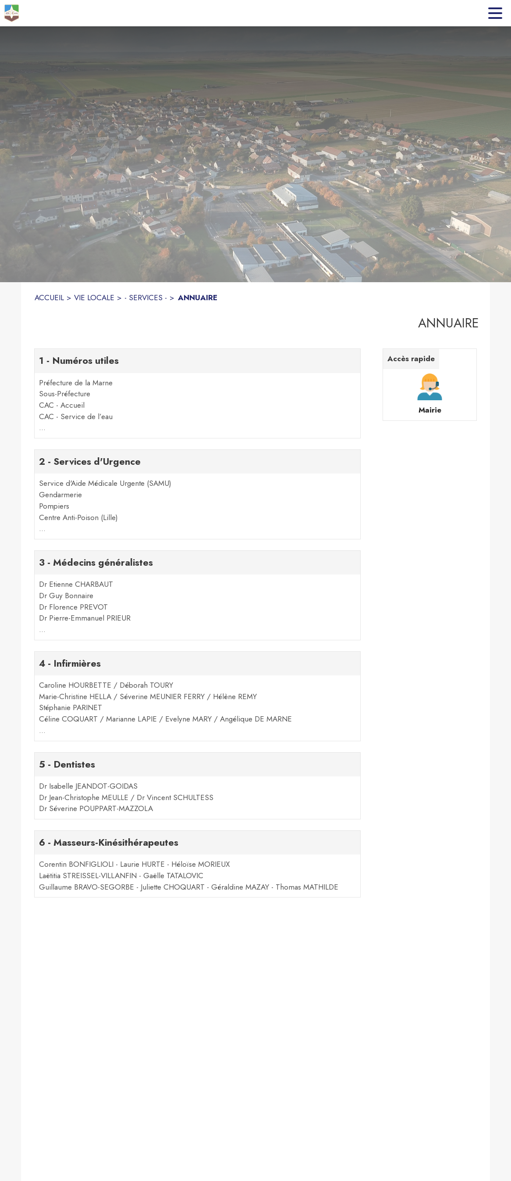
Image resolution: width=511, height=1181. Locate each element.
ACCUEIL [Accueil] (49, 297)
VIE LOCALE (94, 297)
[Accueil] (11, 13)
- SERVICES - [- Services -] (145, 297)
